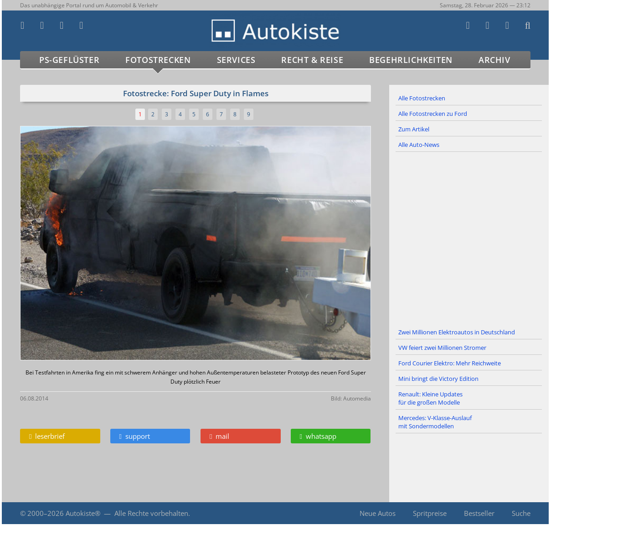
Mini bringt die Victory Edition (438, 378)
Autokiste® (83, 513)
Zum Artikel (413, 129)
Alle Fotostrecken (421, 98)
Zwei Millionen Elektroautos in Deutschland (456, 332)
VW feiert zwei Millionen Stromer (442, 347)
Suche (521, 513)
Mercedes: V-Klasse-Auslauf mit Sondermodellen (435, 422)
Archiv (494, 59)
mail (219, 436)
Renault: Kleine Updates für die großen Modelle (430, 398)
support (134, 436)
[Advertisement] (469, 238)
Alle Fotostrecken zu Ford (432, 113)
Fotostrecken (157, 59)
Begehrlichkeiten (411, 59)
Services (236, 59)
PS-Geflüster (69, 59)
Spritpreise (430, 513)
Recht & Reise (312, 59)
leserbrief (47, 436)
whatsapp (318, 436)
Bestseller (479, 513)
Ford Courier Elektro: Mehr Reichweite (449, 363)
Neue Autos (378, 513)
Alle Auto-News (418, 144)
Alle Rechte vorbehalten (151, 513)
